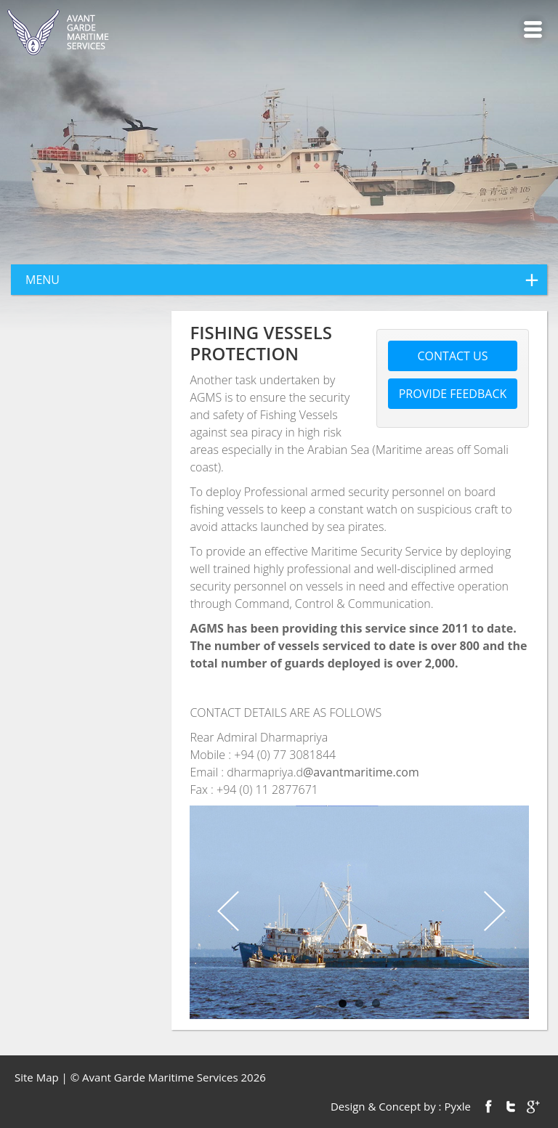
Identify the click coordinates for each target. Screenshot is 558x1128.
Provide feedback (453, 394)
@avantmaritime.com (361, 772)
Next (492, 912)
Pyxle (457, 1106)
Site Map (37, 1077)
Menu (533, 29)
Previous (226, 912)
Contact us (453, 356)
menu (286, 279)
